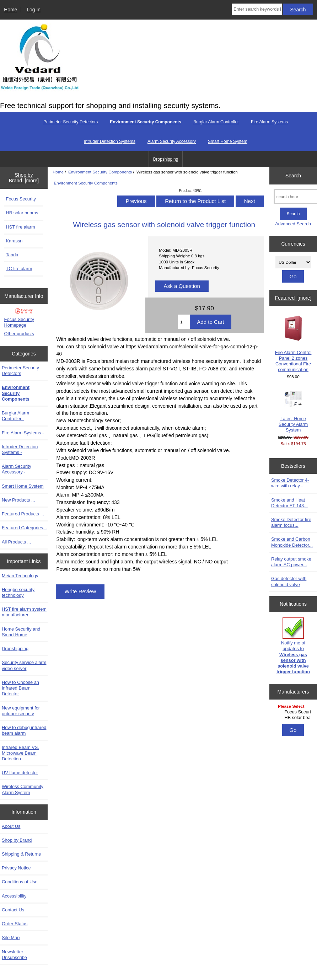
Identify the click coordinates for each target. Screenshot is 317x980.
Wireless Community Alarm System (22, 789)
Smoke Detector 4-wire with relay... (290, 482)
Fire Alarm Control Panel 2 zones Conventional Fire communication (293, 343)
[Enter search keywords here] (256, 9)
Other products (19, 333)
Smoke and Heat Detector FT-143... (289, 502)
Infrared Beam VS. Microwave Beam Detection (20, 753)
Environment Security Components (100, 172)
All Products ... (16, 542)
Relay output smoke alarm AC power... (291, 561)
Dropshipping (165, 159)
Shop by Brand (17, 840)
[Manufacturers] (293, 712)
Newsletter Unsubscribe (14, 954)
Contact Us (13, 909)
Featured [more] (293, 298)
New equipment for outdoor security (21, 710)
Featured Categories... (24, 527)
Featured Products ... (23, 513)
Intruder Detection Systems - (20, 449)
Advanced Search (293, 223)
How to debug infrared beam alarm (24, 730)
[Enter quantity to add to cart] (184, 322)
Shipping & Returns (21, 854)
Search (293, 175)
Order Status (14, 923)
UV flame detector (20, 772)
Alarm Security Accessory (171, 141)
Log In (34, 9)
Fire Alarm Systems (269, 121)
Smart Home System (227, 141)
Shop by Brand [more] (24, 177)
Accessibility (14, 896)
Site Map (11, 937)
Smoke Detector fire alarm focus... (291, 522)
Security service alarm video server (24, 665)
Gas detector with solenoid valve (288, 581)
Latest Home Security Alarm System (293, 411)
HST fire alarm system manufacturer (24, 611)
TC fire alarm (19, 268)
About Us (11, 826)
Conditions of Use (20, 881)
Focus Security (21, 199)
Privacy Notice (16, 868)
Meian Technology (20, 575)
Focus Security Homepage (19, 322)
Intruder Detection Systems (109, 141)
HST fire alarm (20, 227)
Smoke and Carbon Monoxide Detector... (292, 541)
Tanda (12, 254)
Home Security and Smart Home (21, 631)
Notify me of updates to (293, 645)
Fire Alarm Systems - (23, 432)
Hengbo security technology (18, 592)
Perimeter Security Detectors (70, 121)
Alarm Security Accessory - (16, 469)
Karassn (14, 240)
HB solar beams (22, 212)
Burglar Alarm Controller (216, 121)
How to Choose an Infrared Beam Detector (20, 688)
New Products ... (18, 500)
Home (10, 9)
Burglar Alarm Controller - (15, 415)
